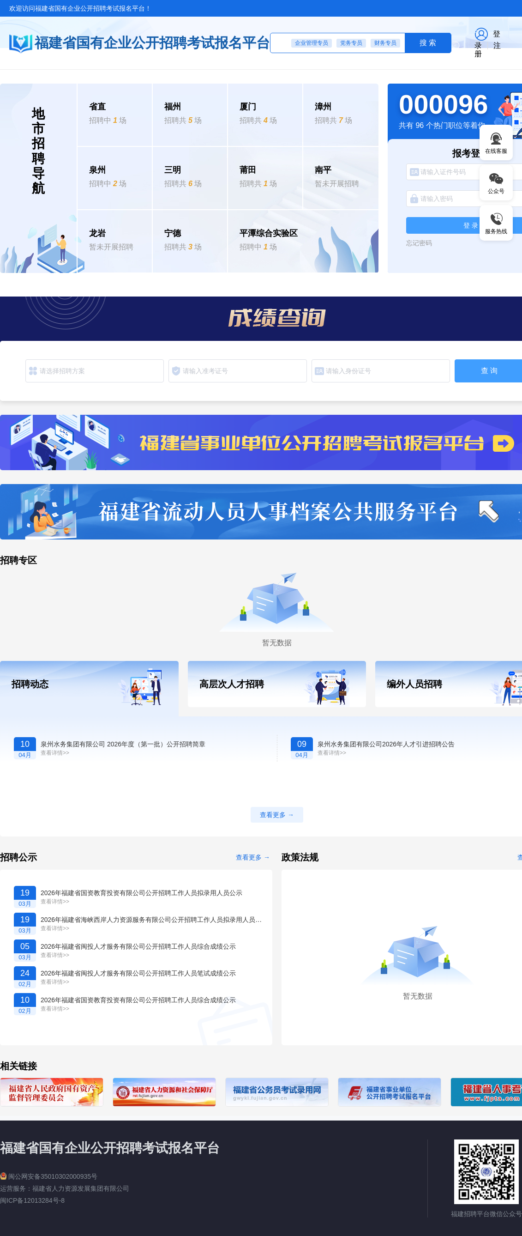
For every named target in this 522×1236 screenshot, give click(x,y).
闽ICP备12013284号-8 (32, 1200)
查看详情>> (55, 753)
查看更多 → (253, 857)
